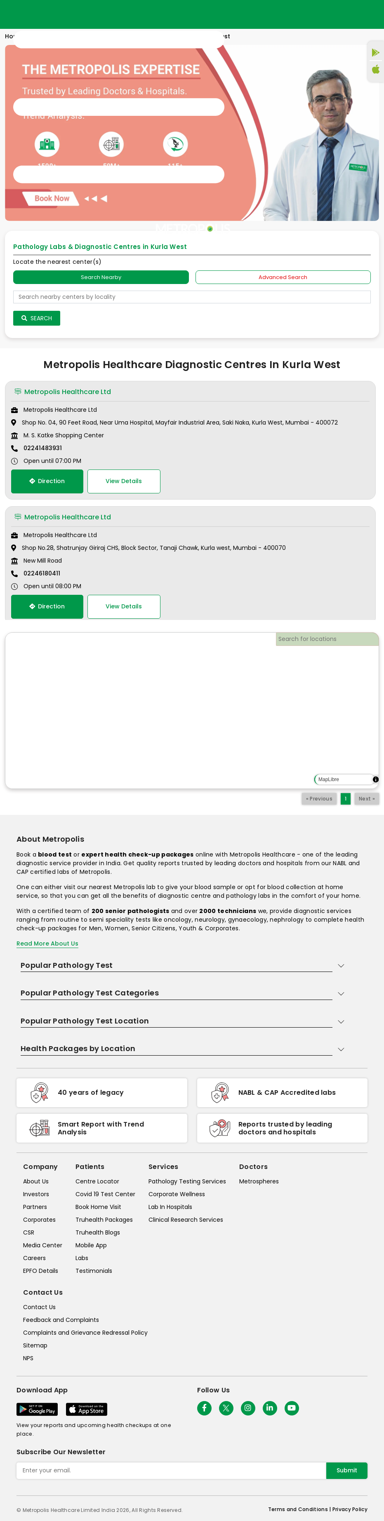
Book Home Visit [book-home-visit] (98, 1207)
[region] (192, 711)
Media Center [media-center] (42, 1245)
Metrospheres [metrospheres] (259, 1181)
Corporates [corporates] (39, 1220)
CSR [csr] (28, 1232)
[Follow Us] (204, 1408)
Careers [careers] (34, 1258)
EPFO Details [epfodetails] (40, 1271)
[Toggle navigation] (118, 107)
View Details (124, 481)
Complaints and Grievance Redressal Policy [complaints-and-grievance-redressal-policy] (85, 1333)
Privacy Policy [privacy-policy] (350, 1509)
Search (36, 318)
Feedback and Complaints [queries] (61, 1320)
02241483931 (43, 448)
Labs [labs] (81, 1258)
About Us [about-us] (36, 1181)
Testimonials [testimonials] (93, 1271)
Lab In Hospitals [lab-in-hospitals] (170, 1207)
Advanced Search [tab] (283, 277)
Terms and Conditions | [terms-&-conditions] (300, 1509)
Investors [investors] (36, 1194)
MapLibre (328, 779)
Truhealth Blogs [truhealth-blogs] (97, 1232)
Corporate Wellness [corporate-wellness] (176, 1194)
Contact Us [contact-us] (39, 1307)
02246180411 (42, 573)
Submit (347, 1470)
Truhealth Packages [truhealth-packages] (104, 1220)
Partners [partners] (35, 1207)
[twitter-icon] (226, 1408)
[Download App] (37, 1409)
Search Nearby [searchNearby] (101, 277)
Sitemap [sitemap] (35, 1345)
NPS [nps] (28, 1358)
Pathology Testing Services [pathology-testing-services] (187, 1181)
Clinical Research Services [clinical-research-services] (185, 1220)
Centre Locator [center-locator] (97, 1181)
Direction (47, 481)
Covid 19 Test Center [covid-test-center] (105, 1194)
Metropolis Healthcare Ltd (62, 392)
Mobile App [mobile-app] (91, 1245)
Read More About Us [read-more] (47, 943)
